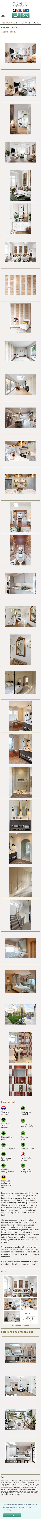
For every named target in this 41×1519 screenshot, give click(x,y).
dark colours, (22, 1482)
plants (4, 1234)
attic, (9, 1481)
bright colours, (13, 1482)
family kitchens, (13, 1484)
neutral (4, 1222)
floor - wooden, (18, 1486)
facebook (20, 10)
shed (24, 1212)
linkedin (27, 10)
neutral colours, (34, 1489)
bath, (12, 1481)
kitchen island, (33, 1488)
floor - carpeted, (30, 1484)
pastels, (3, 1491)
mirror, (21, 1489)
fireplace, (22, 1484)
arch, (3, 1481)
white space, (5, 1494)
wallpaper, (34, 1493)
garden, (36, 1486)
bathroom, (27, 1481)
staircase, (25, 1491)
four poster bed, (28, 1486)
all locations (8, 23)
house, (20, 1488)
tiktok (14, 10)
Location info (8, 1102)
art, (6, 1481)
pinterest (24, 10)
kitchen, (25, 1488)
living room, (15, 1489)
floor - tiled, (9, 1486)
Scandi (26, 1254)
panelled (31, 1227)
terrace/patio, (5, 1493)
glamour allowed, (7, 1488)
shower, (19, 1491)
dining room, (31, 1482)
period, (8, 1491)
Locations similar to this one (17, 1331)
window (26, 1232)
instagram (17, 10)
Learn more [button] (7, 1510)
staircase (13, 1239)
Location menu (8, 32)
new (18, 23)
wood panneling (15, 1494)
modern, (26, 1489)
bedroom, (34, 1481)
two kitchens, (18, 1493)
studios (35, 23)
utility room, (27, 1493)
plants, (13, 1491)
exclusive (25, 23)
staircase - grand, (33, 1491)
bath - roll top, (19, 1481)
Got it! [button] (12, 1515)
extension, (4, 1484)
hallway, (15, 1488)
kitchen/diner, (6, 1489)
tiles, (12, 1493)
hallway (22, 1237)
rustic (13, 1234)
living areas (23, 1205)
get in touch (26, 1262)
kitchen (34, 1203)
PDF (3, 1271)
